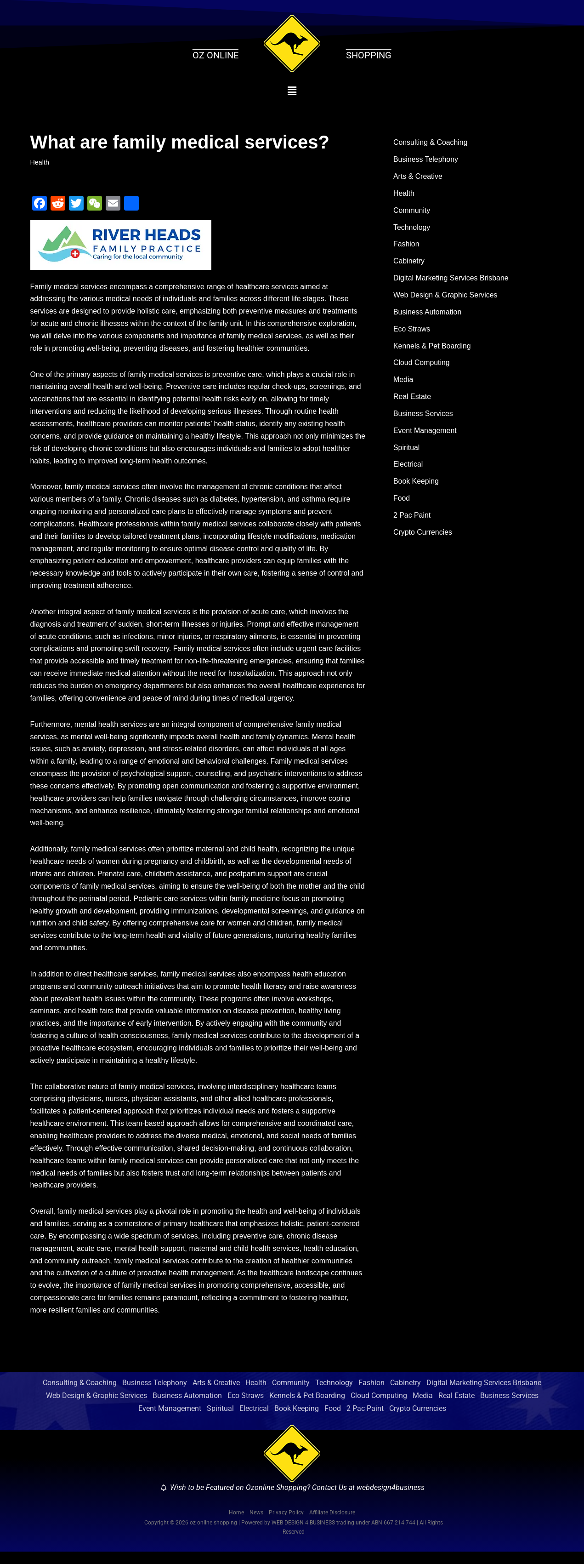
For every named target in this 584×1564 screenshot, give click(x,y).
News (256, 1524)
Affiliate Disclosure (332, 1524)
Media (403, 382)
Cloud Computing (421, 365)
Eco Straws (412, 331)
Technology (412, 228)
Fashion (406, 246)
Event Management (425, 434)
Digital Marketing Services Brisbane (451, 280)
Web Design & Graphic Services (445, 297)
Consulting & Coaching (430, 143)
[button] (292, 91)
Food (401, 502)
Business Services (423, 416)
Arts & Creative (418, 177)
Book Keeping (416, 485)
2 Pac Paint (412, 519)
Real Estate (412, 399)
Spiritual (406, 451)
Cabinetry (409, 263)
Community (412, 211)
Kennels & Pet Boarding (432, 348)
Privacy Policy (286, 1524)
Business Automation (427, 314)
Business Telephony (426, 160)
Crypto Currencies (423, 536)
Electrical (408, 468)
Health (40, 162)
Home (236, 1524)
